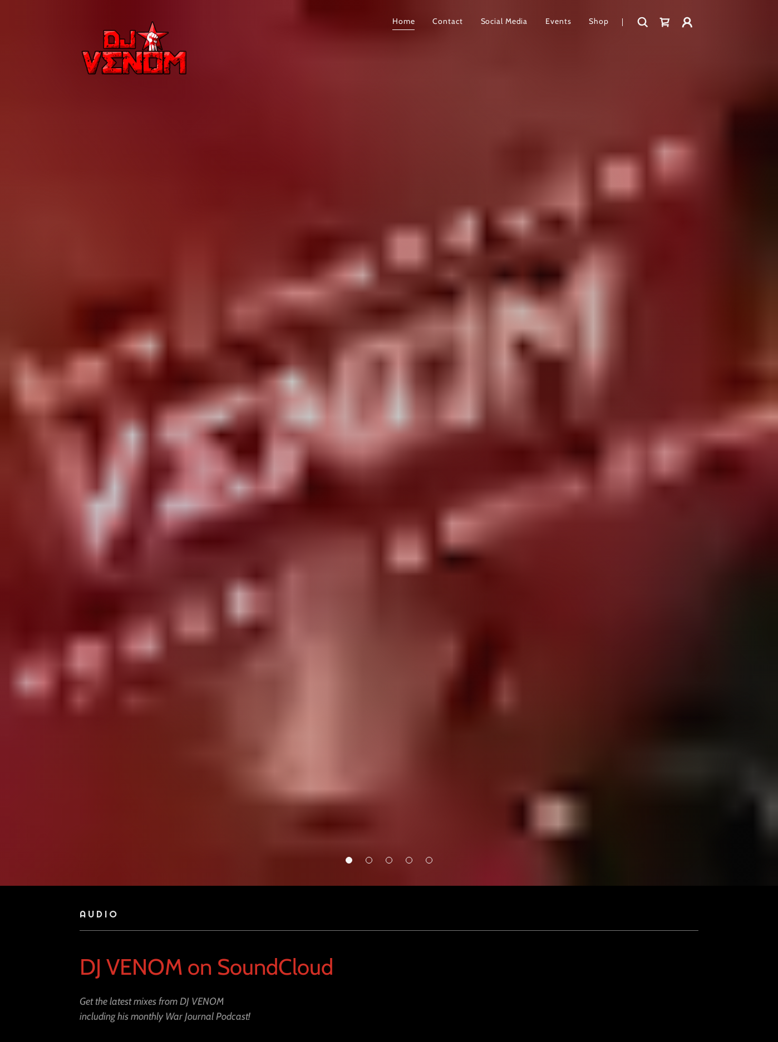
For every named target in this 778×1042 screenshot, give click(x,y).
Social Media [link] (504, 21)
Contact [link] (447, 21)
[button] (349, 860)
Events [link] (558, 21)
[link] (134, 22)
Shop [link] (599, 21)
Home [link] (403, 21)
